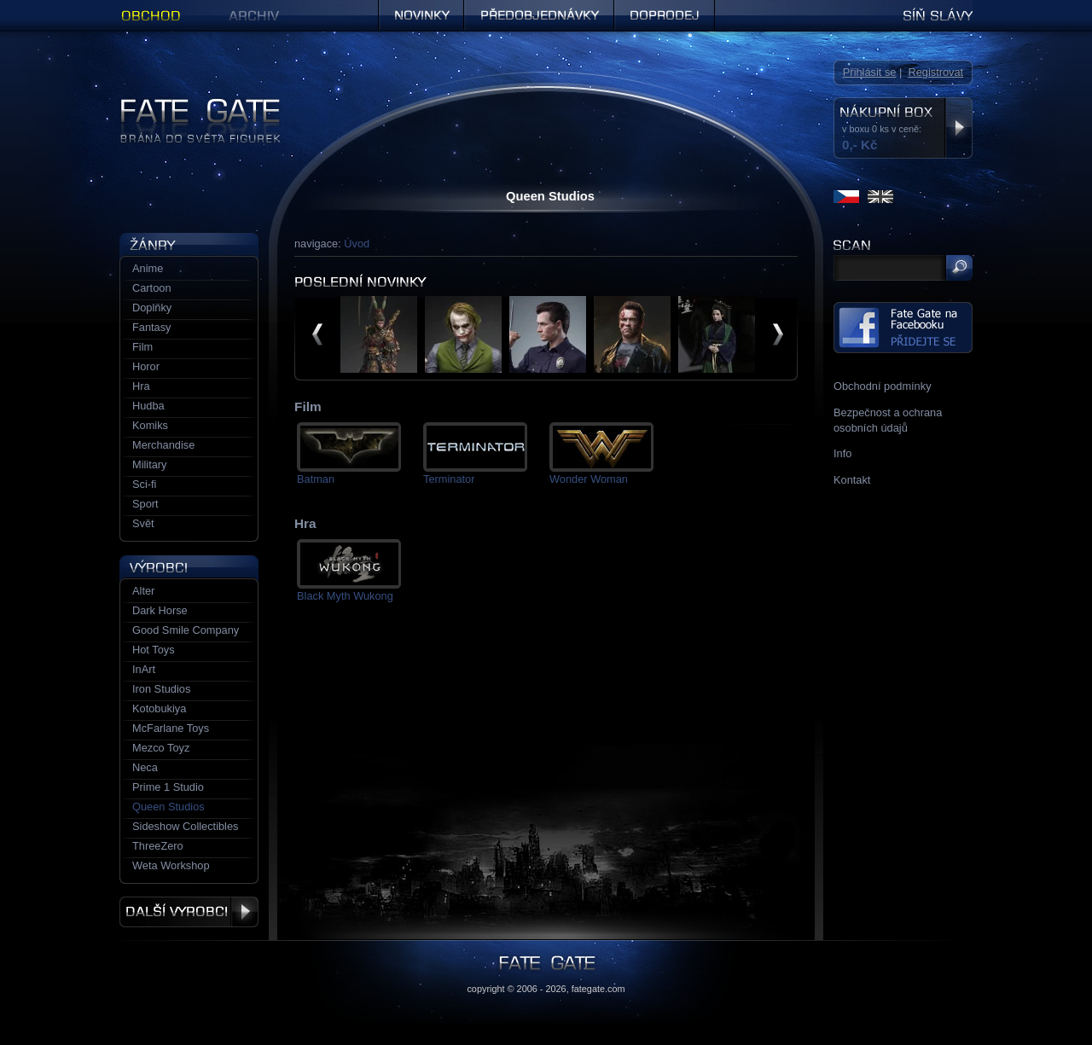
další (778, 334)
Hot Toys (153, 649)
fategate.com (598, 989)
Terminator (448, 479)
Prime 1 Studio (168, 787)
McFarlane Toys (170, 728)
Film (142, 346)
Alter (143, 590)
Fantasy (151, 327)
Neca (145, 767)
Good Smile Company (185, 630)
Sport (145, 503)
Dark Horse (160, 610)
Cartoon (151, 288)
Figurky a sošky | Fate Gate (186, 104)
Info (842, 453)
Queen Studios (168, 806)
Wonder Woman (588, 479)
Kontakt (852, 479)
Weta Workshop (171, 865)
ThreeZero (157, 845)
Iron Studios (161, 688)
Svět (143, 523)
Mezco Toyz (160, 747)
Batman (315, 479)
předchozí (317, 334)
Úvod (356, 243)
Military (149, 464)
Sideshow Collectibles (185, 826)
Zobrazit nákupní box (958, 128)
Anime (147, 268)
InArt (143, 669)
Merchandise (163, 444)
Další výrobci (188, 912)
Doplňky (151, 307)
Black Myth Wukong (345, 595)
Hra (141, 386)
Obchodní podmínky (883, 386)
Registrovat (935, 72)
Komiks (150, 425)
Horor (146, 366)
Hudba (148, 405)
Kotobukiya (159, 708)
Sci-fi (144, 484)
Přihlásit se (870, 72)
